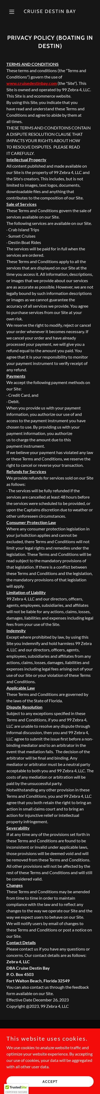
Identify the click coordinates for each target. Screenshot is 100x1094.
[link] (50, 11)
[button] (12, 11)
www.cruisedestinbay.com (31, 83)
